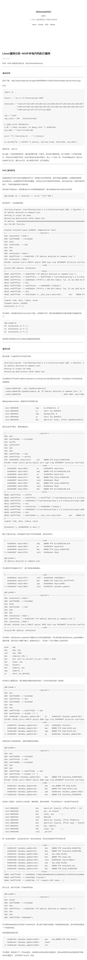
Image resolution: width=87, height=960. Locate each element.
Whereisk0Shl (43, 11)
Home (34, 25)
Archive (40, 25)
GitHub (52, 25)
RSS (46, 25)
